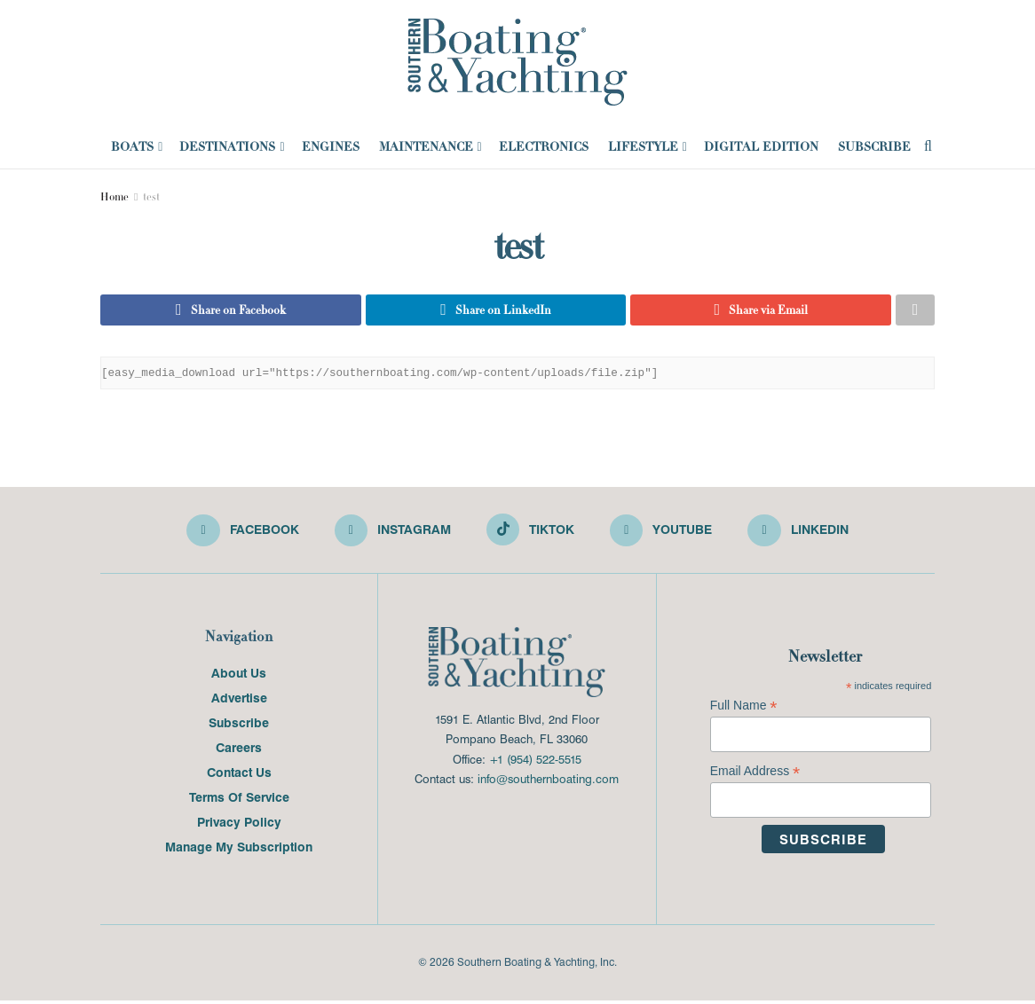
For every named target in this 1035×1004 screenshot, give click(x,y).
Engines (330, 146)
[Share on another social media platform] (915, 311)
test (151, 197)
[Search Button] (928, 146)
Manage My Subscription (238, 850)
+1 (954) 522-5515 (535, 761)
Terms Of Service (239, 800)
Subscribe (874, 146)
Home (114, 197)
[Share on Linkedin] (496, 311)
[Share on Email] (760, 311)
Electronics (544, 146)
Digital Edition (761, 146)
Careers (239, 750)
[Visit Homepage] (517, 62)
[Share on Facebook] (230, 311)
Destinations (227, 146)
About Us (238, 676)
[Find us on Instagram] (392, 534)
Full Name (744, 709)
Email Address (755, 774)
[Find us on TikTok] (530, 532)
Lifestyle (643, 146)
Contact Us (239, 775)
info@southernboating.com (548, 781)
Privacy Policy (239, 825)
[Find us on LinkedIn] (799, 534)
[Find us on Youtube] (662, 534)
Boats (132, 146)
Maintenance (426, 146)
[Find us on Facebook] (242, 534)
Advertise (239, 701)
